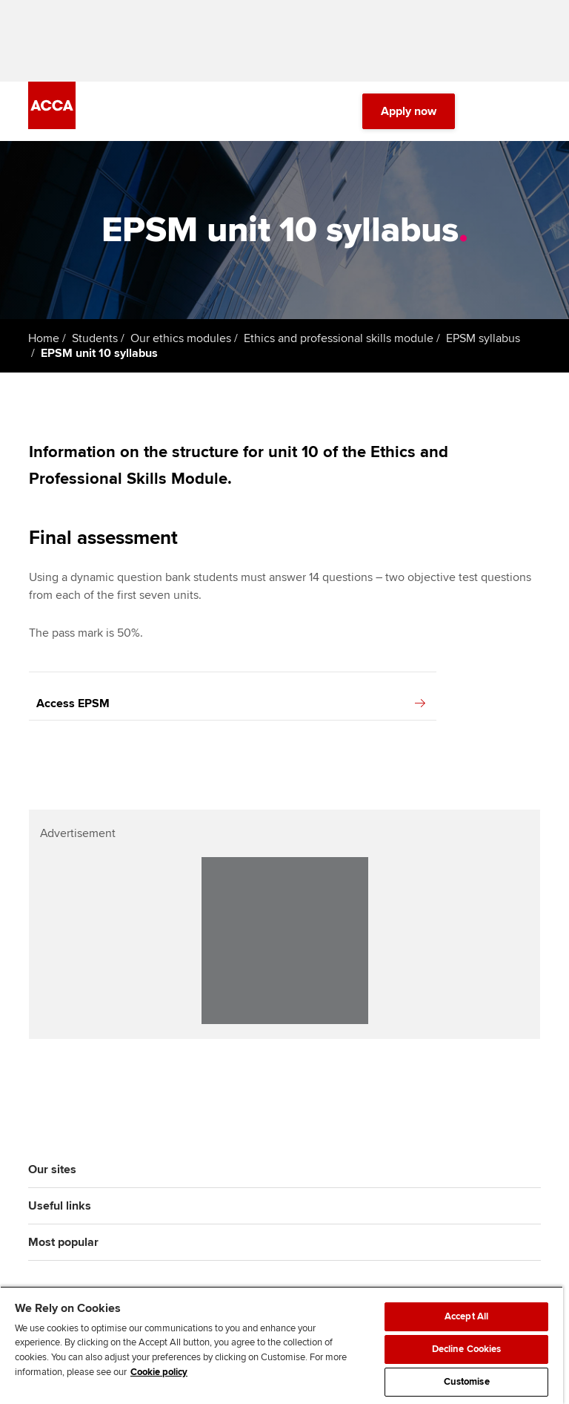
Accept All (466, 1316)
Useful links (59, 1205)
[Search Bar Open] (490, 111)
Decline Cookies (467, 1349)
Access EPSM (230, 703)
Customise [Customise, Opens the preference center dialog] (467, 1382)
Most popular (63, 1242)
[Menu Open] (532, 111)
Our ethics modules (180, 338)
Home (43, 338)
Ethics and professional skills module (338, 338)
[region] (281, 1345)
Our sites (52, 1169)
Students (95, 338)
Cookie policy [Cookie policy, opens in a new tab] (158, 1372)
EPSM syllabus (483, 338)
